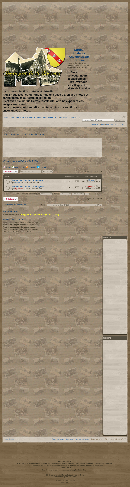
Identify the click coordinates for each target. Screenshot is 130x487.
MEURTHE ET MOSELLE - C (48, 117)
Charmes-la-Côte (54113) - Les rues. (28, 180)
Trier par (62, 194)
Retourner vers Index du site (15, 205)
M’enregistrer (111, 124)
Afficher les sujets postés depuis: (34, 194)
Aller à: (42, 205)
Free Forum (72, 477)
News (7, 168)
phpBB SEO (65, 482)
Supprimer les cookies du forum (77, 439)
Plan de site (18, 168)
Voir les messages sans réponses (15, 134)
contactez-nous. (65, 468)
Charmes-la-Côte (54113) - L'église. (27, 186)
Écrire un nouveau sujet (10, 171)
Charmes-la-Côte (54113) (70, 117)
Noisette (91, 180)
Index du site (9, 117)
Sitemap (42, 168)
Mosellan (18, 182)
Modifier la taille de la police (123, 117)
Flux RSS (31, 168)
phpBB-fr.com (70, 481)
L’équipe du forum (57, 439)
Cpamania (19, 189)
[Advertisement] (101, 24)
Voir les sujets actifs (36, 134)
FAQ (102, 124)
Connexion (122, 124)
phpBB (58, 475)
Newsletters (95, 124)
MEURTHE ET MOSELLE (25, 117)
